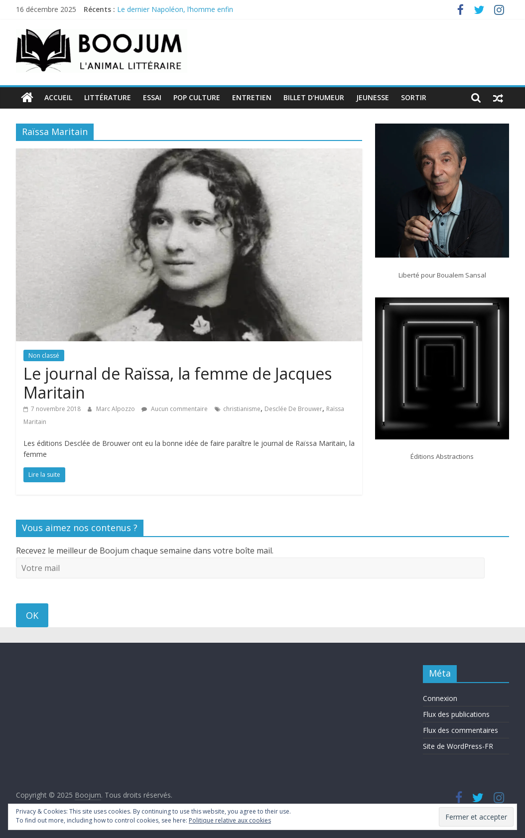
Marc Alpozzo (116, 409)
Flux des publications (456, 714)
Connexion (440, 698)
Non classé (43, 355)
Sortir (413, 97)
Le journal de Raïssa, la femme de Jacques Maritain (177, 383)
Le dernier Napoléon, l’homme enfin (175, 9)
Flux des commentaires (460, 730)
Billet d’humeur (313, 97)
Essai (152, 97)
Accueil (58, 97)
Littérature (107, 97)
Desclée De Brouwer (293, 409)
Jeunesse (372, 97)
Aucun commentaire (174, 409)
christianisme (242, 409)
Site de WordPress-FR (458, 746)
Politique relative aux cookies (230, 820)
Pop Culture (196, 97)
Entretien (251, 97)
